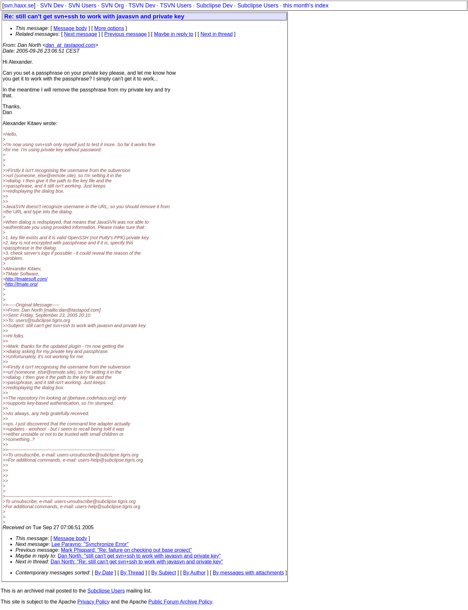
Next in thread (217, 34)
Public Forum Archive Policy (180, 602)
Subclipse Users (257, 5)
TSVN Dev (142, 5)
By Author (194, 572)
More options (109, 28)
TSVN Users (176, 5)
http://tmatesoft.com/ (26, 279)
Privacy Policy (93, 602)
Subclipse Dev (214, 5)
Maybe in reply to (173, 34)
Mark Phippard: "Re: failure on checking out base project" (126, 550)
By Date (104, 572)
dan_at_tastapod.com (70, 45)
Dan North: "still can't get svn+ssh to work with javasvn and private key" (139, 556)
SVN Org (112, 5)
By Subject (163, 572)
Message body (70, 28)
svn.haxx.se (19, 5)
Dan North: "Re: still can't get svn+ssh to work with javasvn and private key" (137, 561)
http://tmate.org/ (21, 284)
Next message (80, 34)
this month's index (305, 5)
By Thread (132, 572)
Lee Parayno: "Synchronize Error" (90, 544)
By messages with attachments (248, 572)
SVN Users (82, 5)
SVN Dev (51, 5)
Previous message (125, 34)
